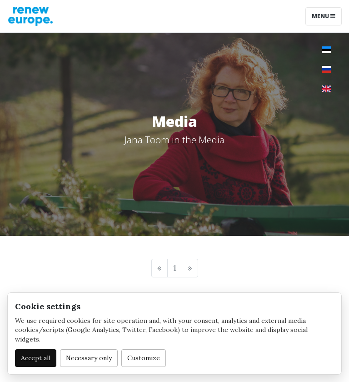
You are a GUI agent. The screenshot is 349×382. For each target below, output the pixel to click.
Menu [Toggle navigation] (323, 16)
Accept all (35, 358)
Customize (143, 358)
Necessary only (89, 358)
